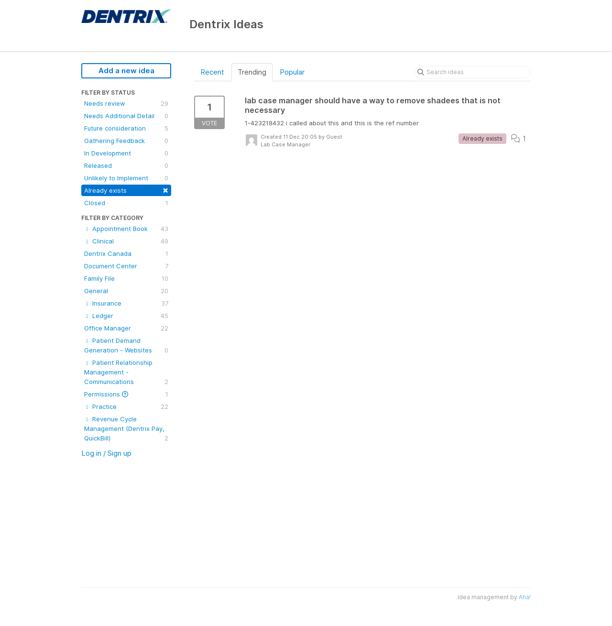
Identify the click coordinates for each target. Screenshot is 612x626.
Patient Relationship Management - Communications (126, 372)
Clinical (126, 241)
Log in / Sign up (106, 453)
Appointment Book (126, 228)
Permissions (126, 394)
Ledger (126, 315)
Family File (126, 278)
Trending (252, 72)
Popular (292, 72)
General (126, 291)
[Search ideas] (472, 72)
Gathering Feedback (126, 140)
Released (126, 165)
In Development (126, 153)
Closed (126, 203)
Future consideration (126, 128)
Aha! (525, 597)
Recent (212, 72)
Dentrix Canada (126, 253)
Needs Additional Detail (126, 116)
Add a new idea (126, 70)
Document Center (126, 266)
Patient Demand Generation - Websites (126, 346)
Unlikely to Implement (126, 178)
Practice (126, 406)
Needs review (126, 103)
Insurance (126, 303)
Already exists (126, 190)
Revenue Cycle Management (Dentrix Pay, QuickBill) (126, 429)
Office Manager (126, 328)
